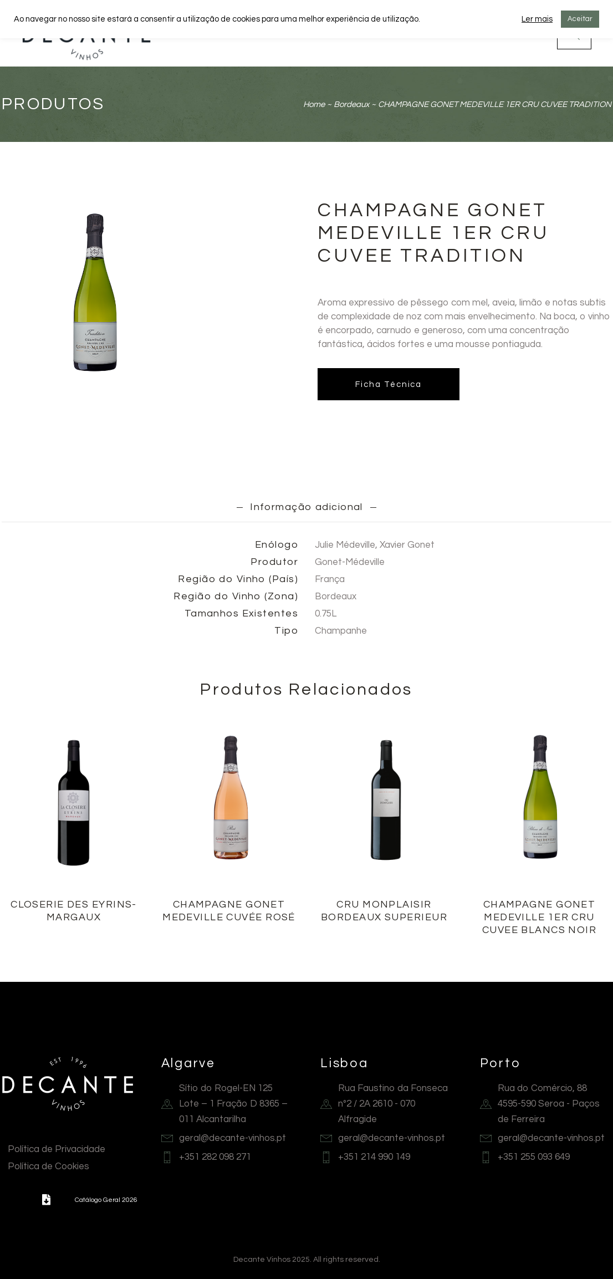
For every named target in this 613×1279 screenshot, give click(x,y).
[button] (46, 1199)
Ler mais (537, 19)
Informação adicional (306, 507)
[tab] (307, 506)
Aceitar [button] (580, 19)
